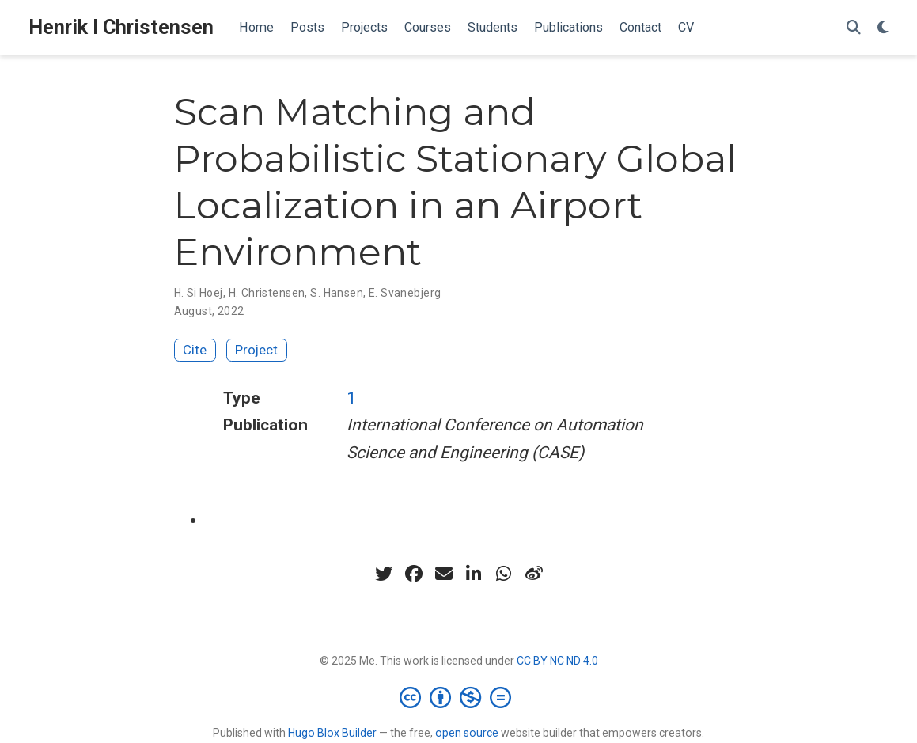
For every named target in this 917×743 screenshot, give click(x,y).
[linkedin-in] (474, 574)
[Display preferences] (883, 28)
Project (256, 350)
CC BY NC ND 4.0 (557, 660)
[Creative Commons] (458, 697)
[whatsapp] (504, 574)
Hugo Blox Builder (332, 732)
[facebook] (414, 574)
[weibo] (534, 574)
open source (466, 732)
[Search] (854, 28)
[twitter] (384, 574)
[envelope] (444, 574)
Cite (195, 350)
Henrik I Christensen (121, 27)
